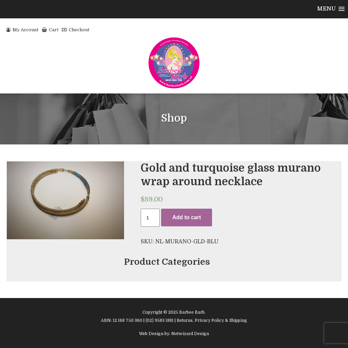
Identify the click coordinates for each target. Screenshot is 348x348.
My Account (22, 29)
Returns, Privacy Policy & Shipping (212, 320)
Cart (50, 29)
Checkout (75, 29)
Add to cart (186, 217)
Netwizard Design (190, 333)
